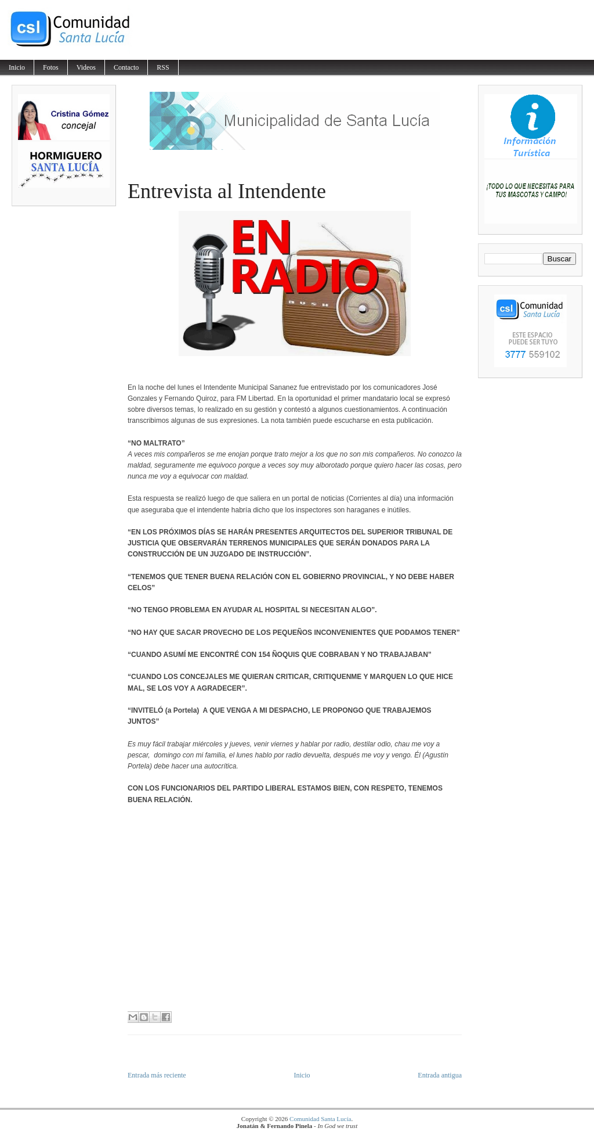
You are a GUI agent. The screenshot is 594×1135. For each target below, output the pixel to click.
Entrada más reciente (157, 1075)
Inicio (17, 67)
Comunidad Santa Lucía (320, 1118)
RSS (163, 67)
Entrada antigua (440, 1075)
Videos (86, 67)
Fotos (51, 67)
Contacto (126, 67)
